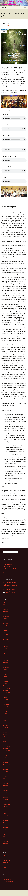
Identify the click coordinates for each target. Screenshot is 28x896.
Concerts (13, 25)
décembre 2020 (6, 725)
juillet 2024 (5, 646)
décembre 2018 (6, 764)
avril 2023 (5, 676)
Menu (2, 7)
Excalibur (5, 23)
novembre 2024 (6, 641)
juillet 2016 (5, 806)
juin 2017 (5, 792)
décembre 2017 (6, 785)
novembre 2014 (6, 846)
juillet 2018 (5, 771)
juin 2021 (5, 711)
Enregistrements (7, 860)
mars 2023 (5, 679)
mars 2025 (5, 632)
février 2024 (5, 658)
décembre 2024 (6, 639)
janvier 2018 (5, 783)
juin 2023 (5, 672)
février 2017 (5, 797)
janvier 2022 (5, 699)
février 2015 (5, 839)
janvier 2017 (5, 799)
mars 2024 (5, 655)
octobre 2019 (6, 748)
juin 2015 (5, 829)
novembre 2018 (6, 767)
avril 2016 (5, 813)
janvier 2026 (5, 609)
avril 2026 (5, 602)
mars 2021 (5, 718)
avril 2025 (5, 630)
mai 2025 (5, 627)
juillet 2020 (5, 730)
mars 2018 (5, 778)
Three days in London (10, 592)
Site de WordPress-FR (8, 884)
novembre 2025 (6, 614)
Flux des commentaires (8, 881)
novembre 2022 (6, 688)
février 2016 (5, 818)
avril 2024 (5, 653)
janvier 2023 (5, 683)
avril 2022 (5, 697)
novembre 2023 (6, 665)
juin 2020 (5, 732)
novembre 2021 (6, 704)
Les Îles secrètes (7, 561)
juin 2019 (5, 753)
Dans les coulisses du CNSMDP (10, 568)
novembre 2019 (6, 746)
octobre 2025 (6, 616)
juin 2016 (5, 808)
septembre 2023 (6, 669)
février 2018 (5, 781)
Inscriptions (21, 209)
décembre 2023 (6, 662)
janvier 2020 (5, 744)
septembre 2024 (6, 644)
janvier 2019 (5, 762)
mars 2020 (5, 739)
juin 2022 (5, 695)
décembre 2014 (6, 843)
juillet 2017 (5, 790)
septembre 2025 (6, 618)
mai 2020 (5, 734)
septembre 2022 (6, 692)
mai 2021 (5, 713)
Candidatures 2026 (7, 566)
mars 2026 (5, 604)
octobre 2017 (6, 788)
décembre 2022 (6, 686)
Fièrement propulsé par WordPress (14, 893)
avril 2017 (5, 795)
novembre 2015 (6, 825)
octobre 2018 (6, 769)
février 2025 (5, 634)
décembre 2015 (6, 822)
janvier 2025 (5, 637)
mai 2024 (5, 651)
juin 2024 (5, 648)
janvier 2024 (5, 660)
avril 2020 (5, 737)
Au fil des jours (14, 209)
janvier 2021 (5, 723)
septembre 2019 (6, 750)
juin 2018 (5, 774)
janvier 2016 (5, 820)
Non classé (5, 865)
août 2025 (5, 621)
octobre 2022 (6, 690)
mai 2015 (5, 832)
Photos (4, 867)
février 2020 (5, 741)
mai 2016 (5, 811)
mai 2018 (5, 776)
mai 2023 (5, 674)
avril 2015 (5, 834)
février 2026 (5, 607)
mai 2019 (5, 755)
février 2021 (5, 720)
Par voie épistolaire (7, 564)
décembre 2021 (6, 702)
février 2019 (5, 760)
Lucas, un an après (8, 207)
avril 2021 (5, 716)
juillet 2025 (5, 623)
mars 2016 (5, 815)
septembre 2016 (6, 804)
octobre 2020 (6, 727)
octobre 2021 (6, 706)
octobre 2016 (6, 802)
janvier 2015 (5, 841)
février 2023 (5, 681)
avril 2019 (5, 757)
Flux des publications (7, 879)
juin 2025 (5, 625)
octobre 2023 (6, 667)
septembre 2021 (6, 709)
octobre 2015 (6, 827)
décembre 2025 (6, 611)
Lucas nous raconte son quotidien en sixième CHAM (10, 585)
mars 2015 (5, 836)
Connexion (5, 877)
